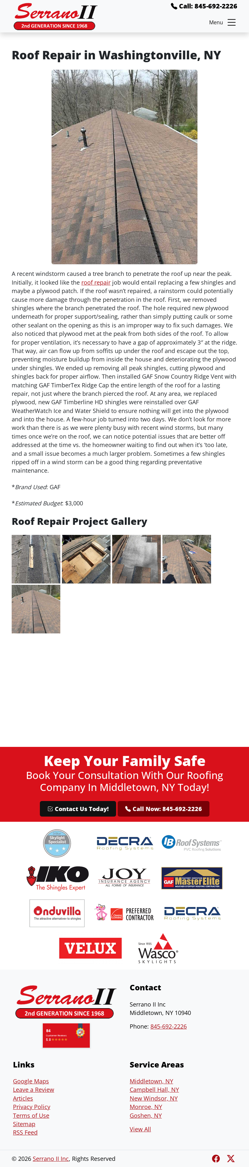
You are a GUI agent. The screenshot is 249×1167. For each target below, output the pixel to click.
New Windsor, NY (154, 1098)
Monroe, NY (146, 1107)
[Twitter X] (231, 1158)
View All (140, 1129)
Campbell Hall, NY (154, 1089)
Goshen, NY (146, 1115)
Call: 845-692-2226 (204, 6)
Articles (23, 1098)
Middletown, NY (151, 1081)
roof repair (96, 282)
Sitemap (24, 1124)
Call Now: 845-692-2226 (163, 809)
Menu (223, 22)
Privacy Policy (31, 1107)
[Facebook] (217, 1158)
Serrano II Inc (51, 1158)
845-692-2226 (168, 1026)
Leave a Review (33, 1089)
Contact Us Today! (78, 809)
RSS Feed (25, 1132)
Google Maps (31, 1081)
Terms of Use (31, 1115)
